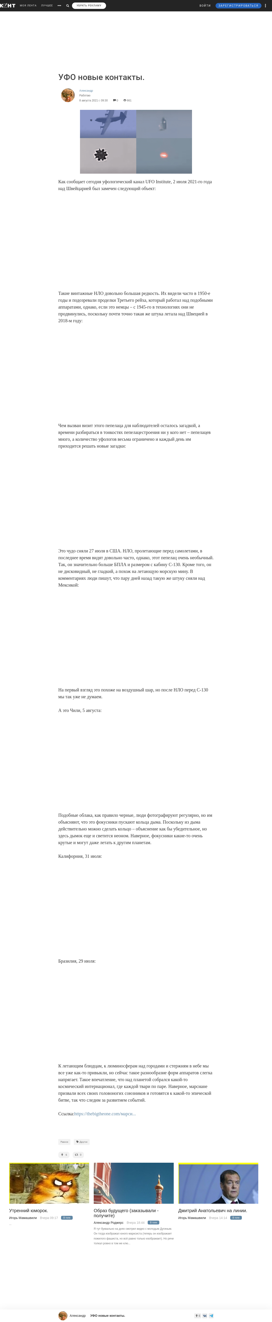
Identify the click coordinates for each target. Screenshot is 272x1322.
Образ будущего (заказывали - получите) (126, 1213)
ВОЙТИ (205, 5)
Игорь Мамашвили (23, 1218)
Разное (64, 1142)
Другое (81, 1142)
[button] (265, 5)
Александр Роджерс (108, 1222)
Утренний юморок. (28, 1210)
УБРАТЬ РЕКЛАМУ (89, 5)
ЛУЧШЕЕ (47, 5)
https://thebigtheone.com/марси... (105, 1113)
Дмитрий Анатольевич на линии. (212, 1210)
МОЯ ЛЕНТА (28, 5)
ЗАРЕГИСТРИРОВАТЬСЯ (239, 5)
